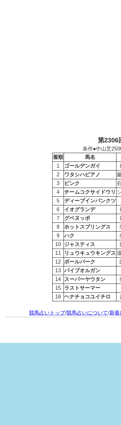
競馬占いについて (87, 313)
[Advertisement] (60, 67)
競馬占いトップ (47, 313)
